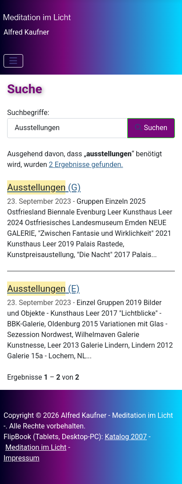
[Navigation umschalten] (13, 60)
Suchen (151, 127)
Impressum (22, 458)
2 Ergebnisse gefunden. (86, 164)
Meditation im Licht (35, 447)
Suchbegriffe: (28, 112)
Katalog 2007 (126, 436)
